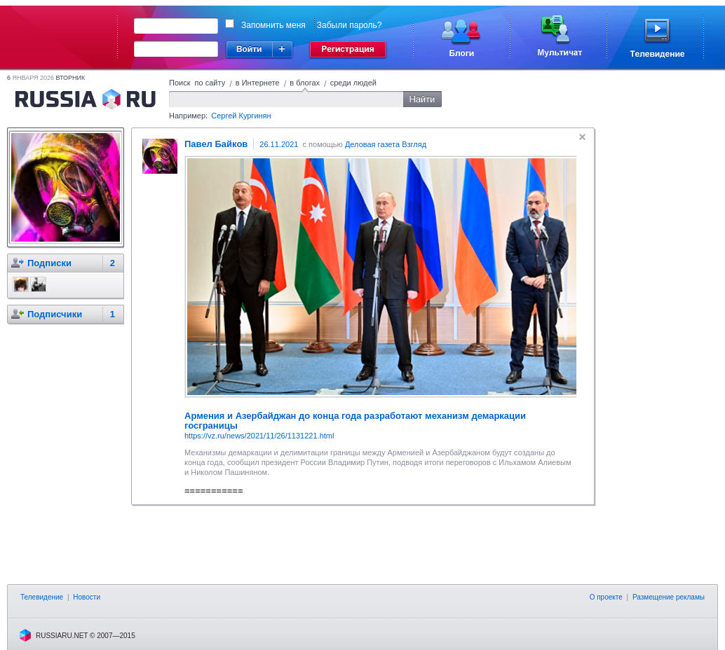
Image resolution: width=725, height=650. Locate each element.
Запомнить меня (273, 25)
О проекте (606, 597)
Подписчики (54, 314)
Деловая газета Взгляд (385, 144)
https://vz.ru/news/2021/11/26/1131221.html (259, 435)
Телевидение (41, 597)
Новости (86, 597)
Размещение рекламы (668, 597)
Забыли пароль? (349, 25)
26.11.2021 (278, 144)
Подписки (49, 263)
